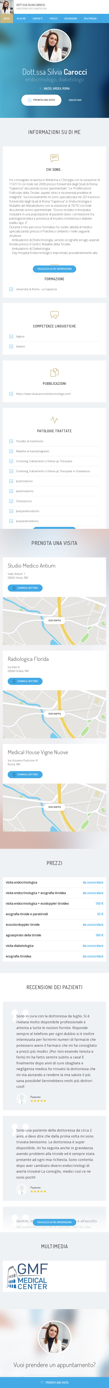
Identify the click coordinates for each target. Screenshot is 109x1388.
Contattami (75, 100)
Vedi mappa (54, 620)
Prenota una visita (55, 1382)
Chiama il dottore (25, 588)
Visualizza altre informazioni (54, 268)
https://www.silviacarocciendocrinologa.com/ (43, 394)
